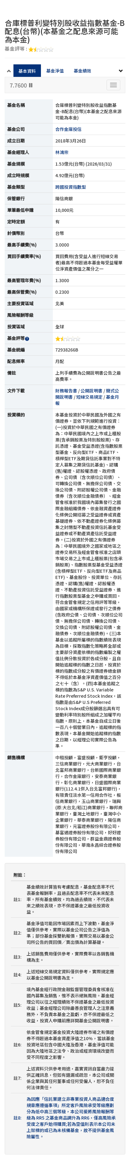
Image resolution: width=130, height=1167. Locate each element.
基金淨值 (55, 70)
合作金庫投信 (68, 129)
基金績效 (82, 70)
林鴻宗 (61, 152)
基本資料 (27, 71)
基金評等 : (29, 49)
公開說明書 (91, 390)
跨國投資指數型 (70, 187)
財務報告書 (66, 390)
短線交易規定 (89, 397)
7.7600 (22, 85)
